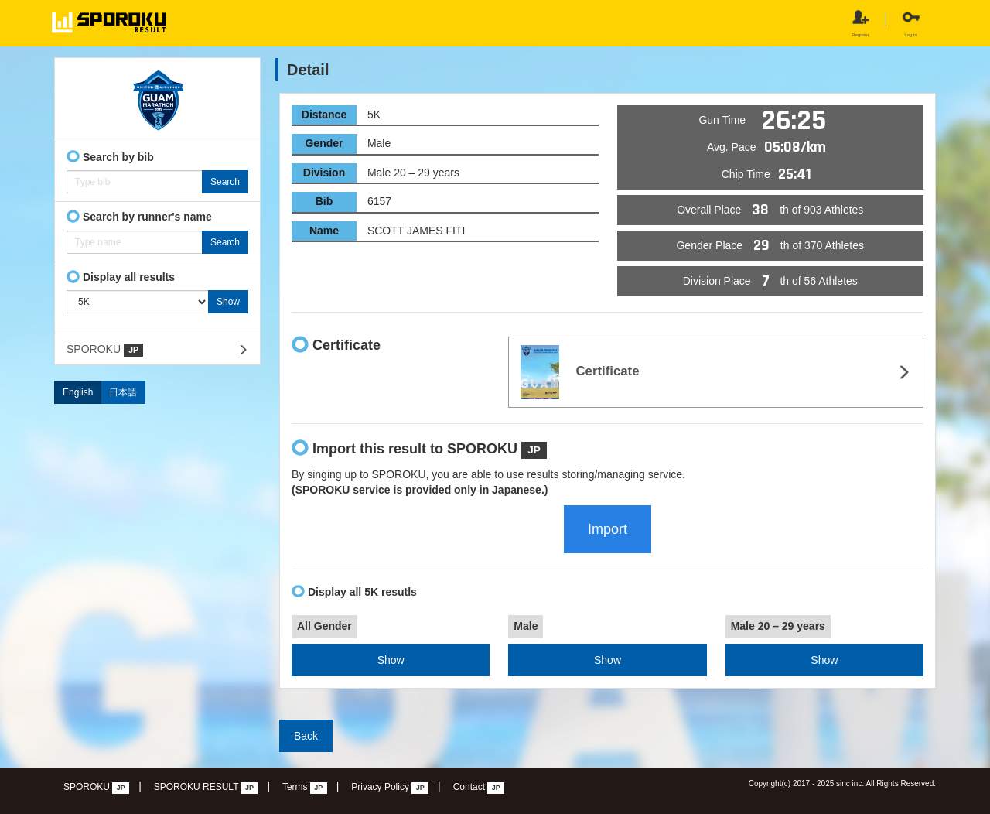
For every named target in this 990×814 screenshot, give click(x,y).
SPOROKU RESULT (206, 788)
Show (391, 660)
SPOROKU (105, 350)
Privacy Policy (389, 788)
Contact (479, 788)
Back (306, 736)
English (78, 392)
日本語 (123, 392)
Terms (304, 788)
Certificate (580, 372)
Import (607, 529)
